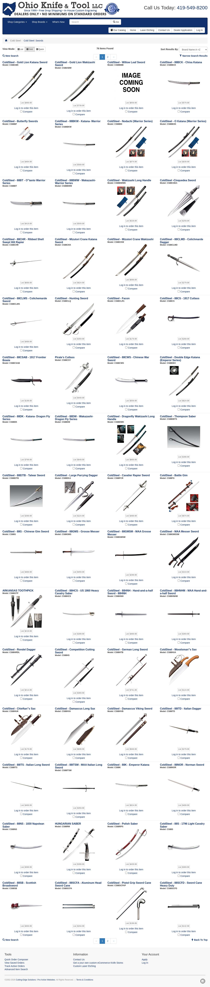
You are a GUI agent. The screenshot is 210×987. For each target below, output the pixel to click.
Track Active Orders (15, 966)
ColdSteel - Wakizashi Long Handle (129, 180)
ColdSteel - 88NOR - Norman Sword (182, 764)
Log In (145, 962)
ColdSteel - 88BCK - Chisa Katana (181, 62)
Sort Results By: (169, 49)
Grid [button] (30, 49)
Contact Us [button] (164, 30)
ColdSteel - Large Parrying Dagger (76, 475)
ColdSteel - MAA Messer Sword (179, 531)
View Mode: (8, 49)
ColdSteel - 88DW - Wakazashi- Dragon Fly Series (74, 418)
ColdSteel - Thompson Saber (178, 416)
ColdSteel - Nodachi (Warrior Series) (130, 121)
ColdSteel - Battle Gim (174, 475)
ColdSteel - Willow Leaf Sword (126, 62)
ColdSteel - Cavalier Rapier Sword (128, 475)
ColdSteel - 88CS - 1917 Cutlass (179, 298)
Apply (144, 959)
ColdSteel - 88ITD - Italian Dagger (180, 708)
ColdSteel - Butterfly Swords (20, 121)
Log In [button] (199, 30)
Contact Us (78, 959)
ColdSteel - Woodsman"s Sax (178, 649)
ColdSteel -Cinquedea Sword (178, 180)
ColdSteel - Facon (118, 298)
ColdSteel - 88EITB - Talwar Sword (23, 475)
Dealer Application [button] (183, 30)
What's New (58, 22)
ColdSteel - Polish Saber (122, 823)
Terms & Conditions (84, 980)
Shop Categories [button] (17, 22)
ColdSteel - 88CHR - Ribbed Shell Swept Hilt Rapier (23, 241)
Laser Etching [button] (147, 30)
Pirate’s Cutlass (64, 357)
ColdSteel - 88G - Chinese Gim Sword (25, 531)
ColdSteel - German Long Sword (127, 649)
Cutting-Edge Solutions (26, 980)
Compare (27, 111)
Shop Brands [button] (39, 22)
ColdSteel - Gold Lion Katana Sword (24, 62)
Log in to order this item (26, 108)
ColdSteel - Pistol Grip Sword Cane (129, 882)
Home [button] (133, 30)
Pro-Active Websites (46, 980)
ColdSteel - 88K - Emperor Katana (128, 764)
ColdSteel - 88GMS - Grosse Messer (77, 531)
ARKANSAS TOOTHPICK (17, 590)
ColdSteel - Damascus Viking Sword (129, 708)
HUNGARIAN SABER (68, 823)
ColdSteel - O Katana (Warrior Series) (183, 121)
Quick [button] (40, 49)
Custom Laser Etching (84, 966)
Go (116, 22)
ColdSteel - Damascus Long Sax (75, 708)
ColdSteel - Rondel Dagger (19, 649)
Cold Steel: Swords (33, 40)
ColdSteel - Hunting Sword (71, 298)
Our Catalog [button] (118, 30)
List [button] (20, 49)
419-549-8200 (192, 7)
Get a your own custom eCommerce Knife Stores (98, 962)
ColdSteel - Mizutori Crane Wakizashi (130, 239)
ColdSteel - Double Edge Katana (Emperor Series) (180, 359)
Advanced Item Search (16, 969)
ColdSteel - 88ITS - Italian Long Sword (26, 764)
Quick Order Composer (16, 959)
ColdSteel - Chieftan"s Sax (18, 708)
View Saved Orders (14, 962)
